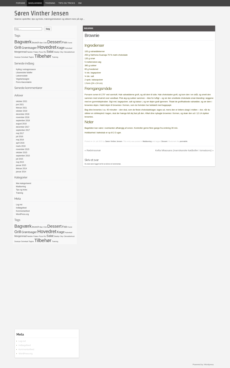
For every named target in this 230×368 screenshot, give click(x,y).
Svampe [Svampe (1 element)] (17, 57)
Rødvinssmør (92, 150)
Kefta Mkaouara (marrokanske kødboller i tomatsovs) (184, 150)
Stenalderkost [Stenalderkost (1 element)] (69, 52)
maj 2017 (20, 133)
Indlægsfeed (21, 208)
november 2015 (22, 149)
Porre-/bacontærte (23, 82)
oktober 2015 (21, 152)
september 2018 (23, 120)
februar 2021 (21, 108)
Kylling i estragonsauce (26, 69)
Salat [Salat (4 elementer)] (49, 51)
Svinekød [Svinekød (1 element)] (24, 57)
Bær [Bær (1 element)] (41, 43)
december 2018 (22, 114)
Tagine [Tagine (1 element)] (31, 57)
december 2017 (22, 127)
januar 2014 (21, 172)
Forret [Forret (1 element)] (70, 43)
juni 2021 (20, 104)
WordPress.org (22, 214)
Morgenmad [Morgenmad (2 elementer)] (20, 52)
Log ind (19, 205)
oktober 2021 (21, 101)
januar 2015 (21, 165)
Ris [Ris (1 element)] (45, 52)
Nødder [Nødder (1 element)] (30, 52)
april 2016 (20, 143)
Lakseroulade (21, 76)
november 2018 (22, 117)
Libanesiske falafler (24, 72)
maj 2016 (20, 140)
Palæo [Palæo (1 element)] (35, 52)
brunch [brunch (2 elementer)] (35, 42)
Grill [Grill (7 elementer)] (17, 47)
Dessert (164, 141)
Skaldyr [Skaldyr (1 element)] (57, 52)
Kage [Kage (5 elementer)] (61, 47)
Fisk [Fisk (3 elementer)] (64, 42)
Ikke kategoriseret (23, 183)
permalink (183, 141)
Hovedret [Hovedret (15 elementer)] (46, 47)
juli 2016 (19, 136)
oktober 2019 (21, 111)
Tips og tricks (66, 3)
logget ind (97, 164)
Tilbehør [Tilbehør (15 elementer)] (42, 56)
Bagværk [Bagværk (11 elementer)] (22, 41)
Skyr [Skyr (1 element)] (62, 52)
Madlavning (35, 3)
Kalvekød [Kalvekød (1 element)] (68, 48)
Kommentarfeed (23, 211)
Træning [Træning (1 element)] (55, 57)
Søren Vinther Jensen (41, 13)
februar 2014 (21, 168)
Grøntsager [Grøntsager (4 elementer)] (29, 47)
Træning (50, 3)
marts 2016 (21, 146)
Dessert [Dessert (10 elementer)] (54, 41)
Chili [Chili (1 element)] (45, 43)
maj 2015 (20, 162)
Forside (20, 3)
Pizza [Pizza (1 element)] (41, 52)
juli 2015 (19, 159)
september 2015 (23, 156)
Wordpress (209, 364)
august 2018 (21, 124)
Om (79, 3)
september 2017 (23, 130)
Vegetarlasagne (22, 79)
